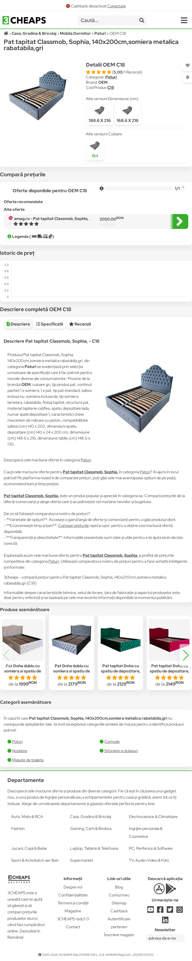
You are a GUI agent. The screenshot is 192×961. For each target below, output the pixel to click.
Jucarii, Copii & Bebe (29, 848)
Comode (112, 741)
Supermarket (81, 860)
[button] (186, 655)
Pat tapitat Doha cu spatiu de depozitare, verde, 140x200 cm (120, 671)
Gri (95, 148)
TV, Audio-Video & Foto (149, 860)
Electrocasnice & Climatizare (153, 816)
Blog (119, 887)
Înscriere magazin (119, 934)
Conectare (116, 6)
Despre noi (73, 887)
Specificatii (49, 324)
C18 (110, 87)
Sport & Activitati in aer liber (35, 860)
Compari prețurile (73, 525)
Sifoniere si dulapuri (121, 750)
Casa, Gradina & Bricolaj (90, 816)
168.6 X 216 (128, 113)
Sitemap (119, 903)
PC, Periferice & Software (151, 848)
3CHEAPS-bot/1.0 (73, 919)
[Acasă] (6, 33)
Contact (73, 926)
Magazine (73, 911)
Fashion (18, 828)
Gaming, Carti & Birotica (90, 828)
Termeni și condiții (73, 903)
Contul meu (119, 895)
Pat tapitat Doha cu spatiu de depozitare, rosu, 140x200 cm (169, 671)
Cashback (119, 911)
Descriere (18, 324)
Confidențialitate (73, 895)
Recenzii (80, 324)
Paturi (111, 77)
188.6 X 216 (100, 113)
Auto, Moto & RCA (27, 816)
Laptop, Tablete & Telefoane (94, 848)
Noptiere (19, 750)
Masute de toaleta (27, 760)
